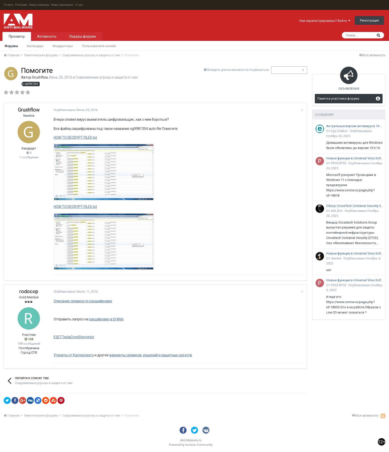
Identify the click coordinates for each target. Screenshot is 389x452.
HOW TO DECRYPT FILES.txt (75, 138)
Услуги (8, 4)
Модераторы (63, 46)
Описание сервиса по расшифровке (83, 301)
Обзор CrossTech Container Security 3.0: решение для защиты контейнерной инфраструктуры (354, 206)
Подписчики (284, 70)
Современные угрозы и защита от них (107, 77)
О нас (79, 4)
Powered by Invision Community (191, 445)
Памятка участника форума (338, 98)
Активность (47, 36)
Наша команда (39, 4)
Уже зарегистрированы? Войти (324, 21)
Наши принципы (62, 4)
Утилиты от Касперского (74, 355)
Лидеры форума (82, 36)
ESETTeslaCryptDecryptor (74, 337)
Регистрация (369, 20)
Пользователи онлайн (99, 46)
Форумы (11, 46)
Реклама (21, 4)
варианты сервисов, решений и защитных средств (150, 355)
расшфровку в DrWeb (106, 319)
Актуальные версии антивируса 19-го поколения (354, 126)
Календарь (35, 46)
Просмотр (17, 36)
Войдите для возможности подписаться (238, 70)
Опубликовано (75, 110)
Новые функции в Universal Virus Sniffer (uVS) (354, 158)
